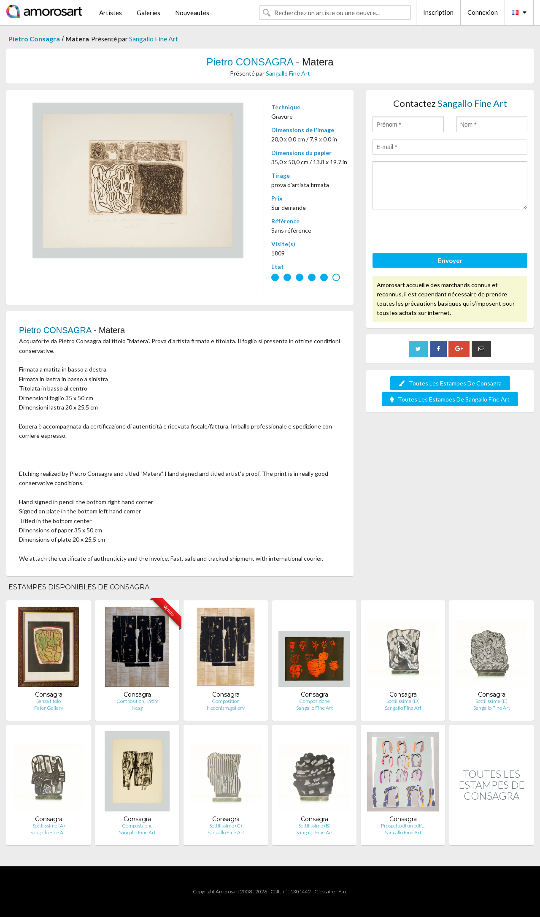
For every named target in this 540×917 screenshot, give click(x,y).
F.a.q (343, 891)
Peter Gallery (48, 708)
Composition (226, 701)
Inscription (438, 12)
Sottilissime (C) (225, 825)
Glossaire (324, 891)
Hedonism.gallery (226, 708)
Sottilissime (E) (491, 701)
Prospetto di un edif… (403, 825)
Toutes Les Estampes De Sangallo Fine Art (450, 399)
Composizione (314, 701)
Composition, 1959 (137, 701)
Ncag (137, 708)
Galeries (148, 12)
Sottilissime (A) (48, 825)
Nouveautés (192, 12)
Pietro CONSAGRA (249, 62)
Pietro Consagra (34, 39)
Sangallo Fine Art (153, 39)
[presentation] (437, 232)
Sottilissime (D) (403, 701)
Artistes (110, 12)
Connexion (482, 12)
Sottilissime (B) (314, 825)
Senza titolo (48, 701)
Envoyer (450, 260)
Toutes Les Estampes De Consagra (450, 383)
